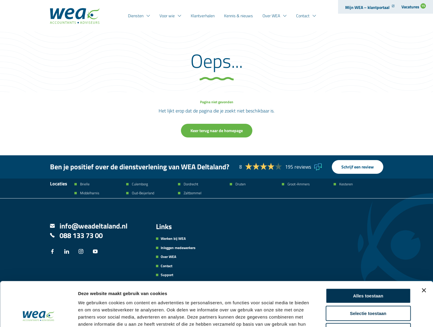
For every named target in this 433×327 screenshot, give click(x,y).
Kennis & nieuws (238, 15)
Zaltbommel (192, 193)
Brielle (84, 184)
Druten (240, 184)
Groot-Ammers (298, 184)
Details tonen (321, 315)
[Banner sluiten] (424, 249)
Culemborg (139, 184)
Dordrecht (190, 184)
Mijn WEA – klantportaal (367, 7)
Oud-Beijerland (142, 193)
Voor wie (167, 15)
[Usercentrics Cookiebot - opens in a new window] (38, 315)
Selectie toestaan (368, 271)
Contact (302, 15)
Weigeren (368, 289)
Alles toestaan (368, 254)
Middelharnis (89, 193)
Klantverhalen (203, 15)
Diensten (135, 15)
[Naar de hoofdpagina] (74, 16)
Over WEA (271, 15)
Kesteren (345, 184)
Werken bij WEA (173, 239)
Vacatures (413, 6)
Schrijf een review (357, 167)
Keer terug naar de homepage (216, 130)
